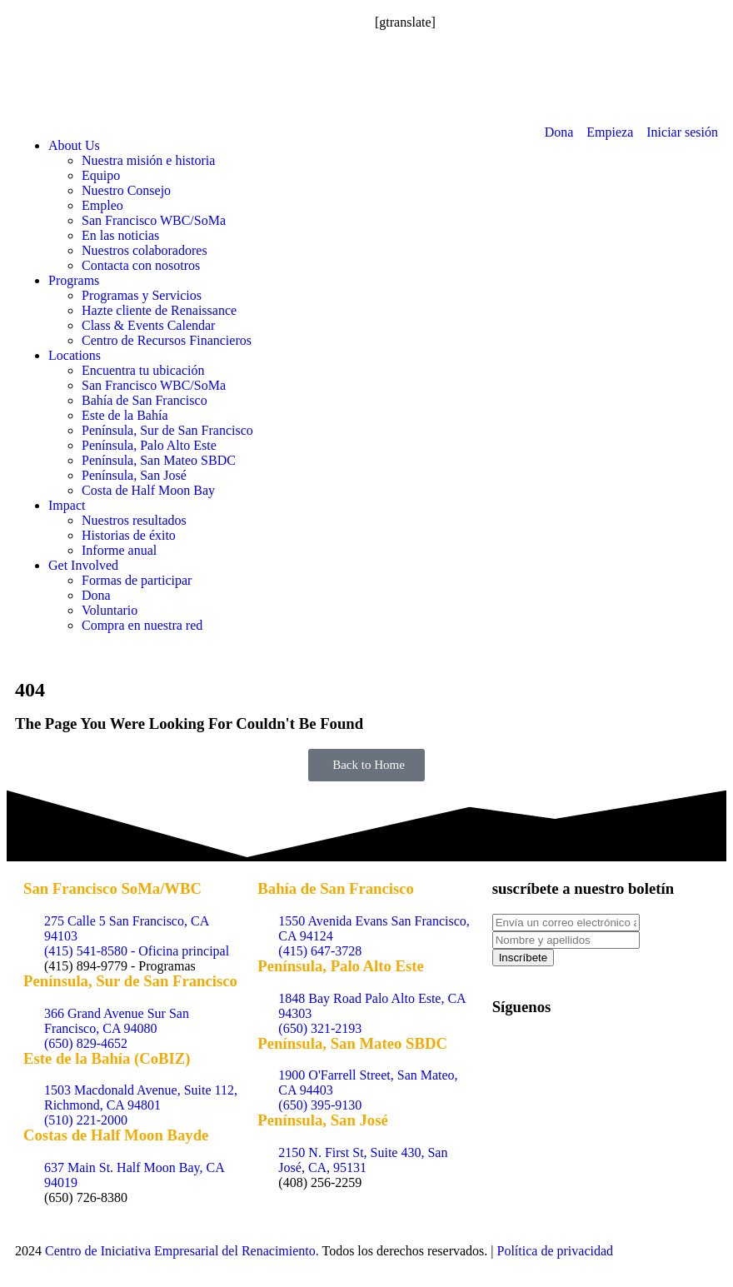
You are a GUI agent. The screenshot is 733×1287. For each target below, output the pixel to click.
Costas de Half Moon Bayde (115, 1135)
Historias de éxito (129, 535)
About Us (74, 145)
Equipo (101, 175)
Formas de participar (137, 580)
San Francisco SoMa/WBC (112, 888)
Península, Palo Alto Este (149, 445)
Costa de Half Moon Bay (148, 490)
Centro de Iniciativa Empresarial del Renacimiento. (182, 1251)
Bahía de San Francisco (144, 400)
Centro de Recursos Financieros (167, 340)
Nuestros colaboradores (144, 250)
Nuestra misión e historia (148, 160)
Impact (66, 505)
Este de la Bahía (125, 415)
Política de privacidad (555, 1251)
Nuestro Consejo (126, 190)
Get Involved (83, 565)
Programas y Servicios (142, 295)
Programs (73, 280)
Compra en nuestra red (142, 625)
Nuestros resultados (134, 520)
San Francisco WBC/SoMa (154, 220)
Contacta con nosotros (141, 265)
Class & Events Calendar (148, 325)
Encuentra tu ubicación (143, 370)
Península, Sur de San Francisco (167, 430)
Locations (74, 355)
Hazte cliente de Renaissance (159, 310)
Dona (96, 595)
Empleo (102, 205)
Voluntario (109, 610)
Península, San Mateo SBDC (159, 460)
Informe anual (119, 550)
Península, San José (134, 475)
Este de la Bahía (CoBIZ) (107, 1058)
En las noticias (120, 235)
